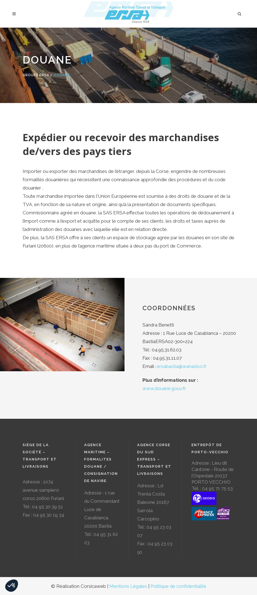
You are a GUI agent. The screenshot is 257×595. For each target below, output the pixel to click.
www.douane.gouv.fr (164, 388)
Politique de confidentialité (178, 586)
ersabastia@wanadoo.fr (182, 366)
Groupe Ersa (36, 75)
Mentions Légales (128, 586)
